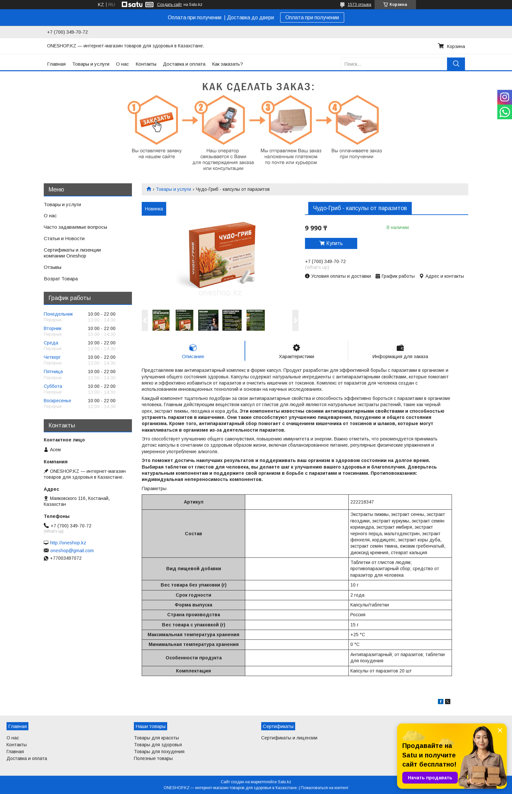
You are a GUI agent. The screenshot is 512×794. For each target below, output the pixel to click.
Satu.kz (284, 782)
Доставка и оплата (184, 64)
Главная (56, 64)
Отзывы (52, 267)
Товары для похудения (159, 751)
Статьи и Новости (64, 238)
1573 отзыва (359, 4)
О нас (122, 64)
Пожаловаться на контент (324, 788)
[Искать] (456, 64)
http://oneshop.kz (68, 542)
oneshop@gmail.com (72, 550)
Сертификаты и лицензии (289, 737)
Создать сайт (169, 4)
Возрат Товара (61, 278)
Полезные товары (153, 758)
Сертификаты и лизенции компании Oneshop (72, 253)
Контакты (146, 64)
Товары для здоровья (158, 744)
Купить (334, 243)
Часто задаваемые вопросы (75, 227)
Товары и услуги (90, 64)
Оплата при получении (312, 17)
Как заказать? (227, 64)
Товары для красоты (156, 737)
